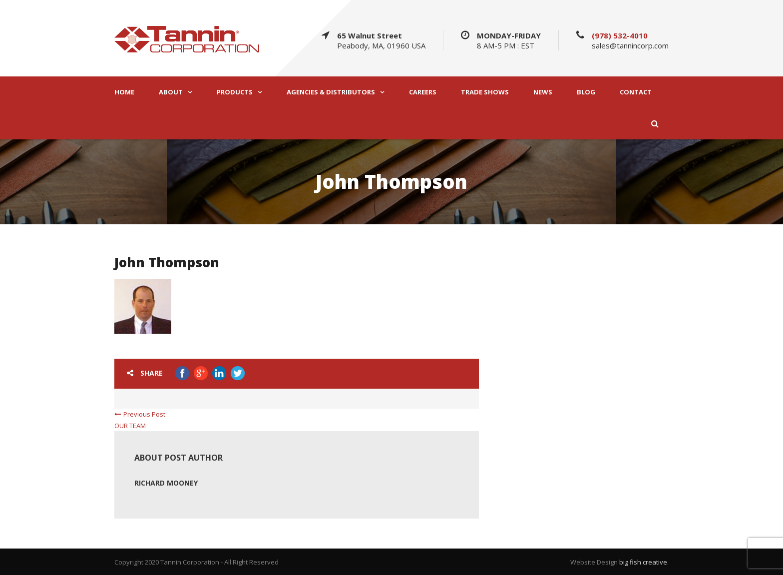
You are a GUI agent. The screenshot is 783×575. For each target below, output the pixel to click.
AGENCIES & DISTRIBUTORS (331, 92)
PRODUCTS (235, 92)
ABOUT (171, 92)
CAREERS (422, 92)
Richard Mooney (166, 483)
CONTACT (636, 92)
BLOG (586, 92)
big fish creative (643, 562)
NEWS (542, 92)
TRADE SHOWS (485, 92)
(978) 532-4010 (620, 35)
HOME (124, 92)
